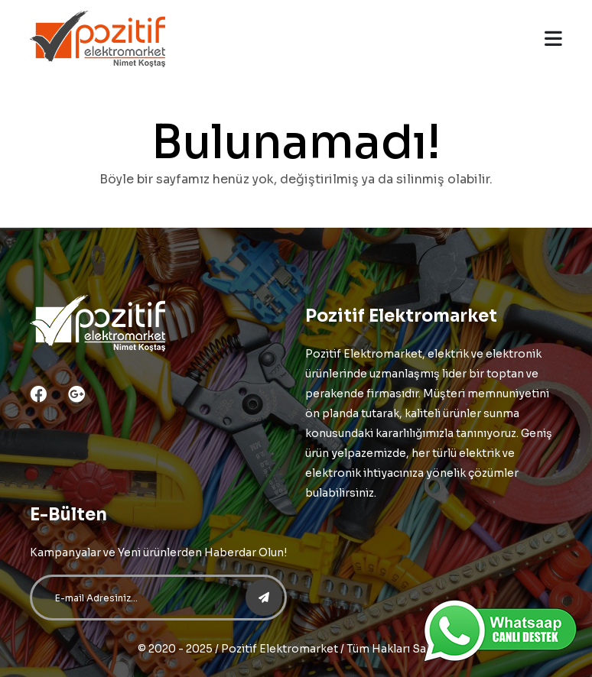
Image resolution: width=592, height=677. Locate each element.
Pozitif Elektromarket (279, 649)
